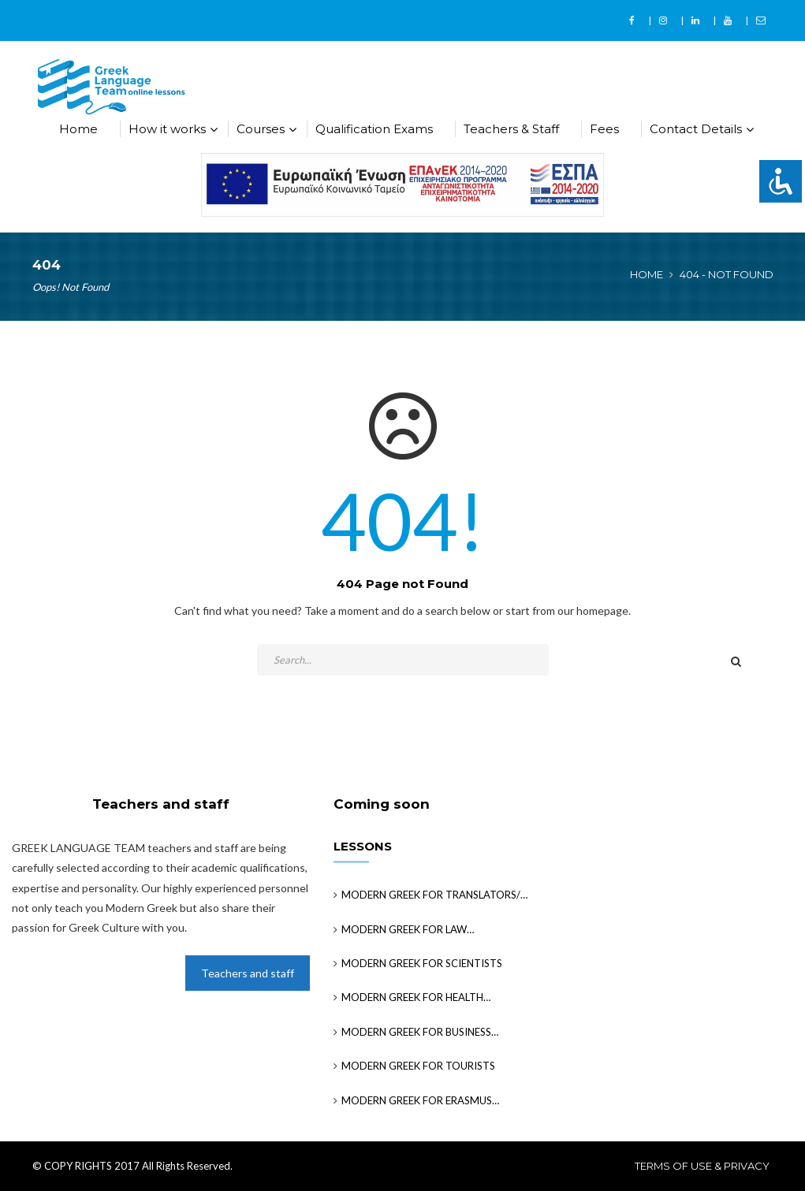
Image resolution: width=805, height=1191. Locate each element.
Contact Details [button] (696, 128)
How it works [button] (167, 128)
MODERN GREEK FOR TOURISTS (418, 1065)
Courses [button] (261, 128)
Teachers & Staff (511, 128)
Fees (604, 128)
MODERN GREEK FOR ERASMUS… (420, 1100)
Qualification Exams (374, 128)
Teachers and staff (247, 973)
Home (78, 128)
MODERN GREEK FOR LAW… (407, 929)
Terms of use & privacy (702, 1165)
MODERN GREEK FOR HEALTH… (415, 997)
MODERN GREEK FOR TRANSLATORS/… (434, 894)
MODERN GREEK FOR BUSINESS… (419, 1031)
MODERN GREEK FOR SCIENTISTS (421, 963)
